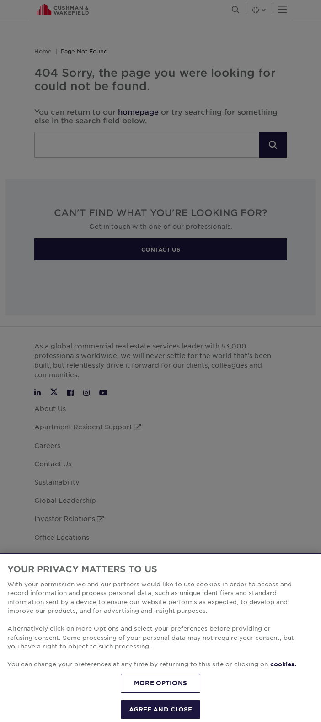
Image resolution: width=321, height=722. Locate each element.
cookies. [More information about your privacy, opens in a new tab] (283, 680)
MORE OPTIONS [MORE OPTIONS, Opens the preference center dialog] (160, 698)
